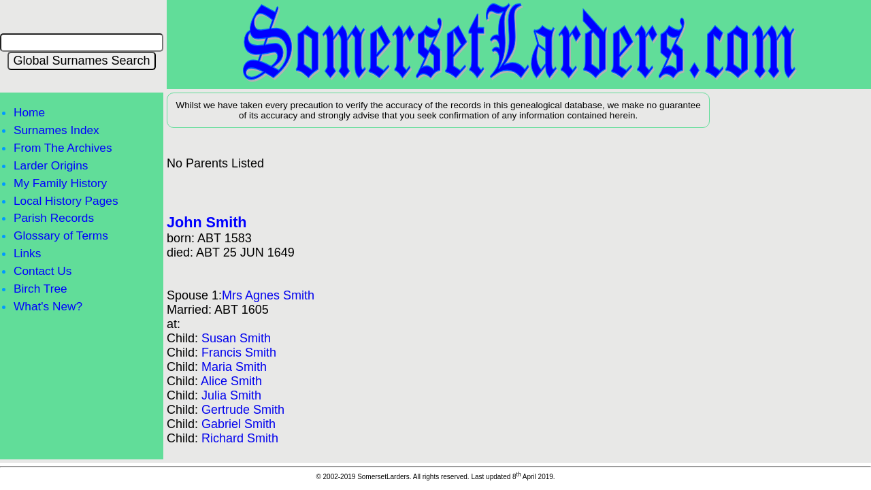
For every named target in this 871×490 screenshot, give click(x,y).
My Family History (60, 183)
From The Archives (63, 147)
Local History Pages (66, 201)
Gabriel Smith (238, 424)
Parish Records (54, 218)
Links (27, 253)
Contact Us (42, 271)
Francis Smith (238, 352)
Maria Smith (234, 367)
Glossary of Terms (61, 235)
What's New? (48, 306)
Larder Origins (51, 165)
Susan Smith (236, 338)
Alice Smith (231, 381)
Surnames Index (56, 130)
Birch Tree (40, 288)
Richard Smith (239, 438)
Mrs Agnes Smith (268, 295)
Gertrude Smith (242, 409)
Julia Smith (231, 395)
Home (29, 112)
